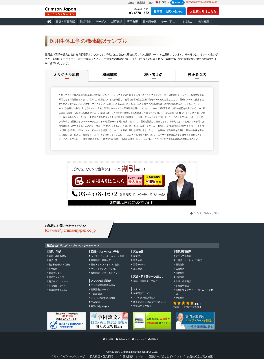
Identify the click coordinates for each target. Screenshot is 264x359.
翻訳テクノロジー (57, 277)
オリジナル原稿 (66, 75)
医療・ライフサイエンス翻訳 (105, 264)
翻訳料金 (85, 21)
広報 (180, 269)
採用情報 (141, 2)
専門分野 (132, 21)
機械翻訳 (109, 75)
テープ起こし (169, 21)
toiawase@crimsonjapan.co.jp (70, 230)
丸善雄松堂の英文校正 (200, 356)
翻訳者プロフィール (58, 281)
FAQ (150, 2)
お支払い (188, 21)
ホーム (49, 21)
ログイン (179, 2)
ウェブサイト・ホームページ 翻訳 (107, 256)
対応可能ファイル (57, 285)
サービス (101, 21)
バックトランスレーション (104, 269)
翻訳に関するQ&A (58, 290)
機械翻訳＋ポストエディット (105, 273)
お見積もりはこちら (203, 11)
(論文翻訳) (144, 297)
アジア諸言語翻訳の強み (103, 285)
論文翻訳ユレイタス (134, 356)
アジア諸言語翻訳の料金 (103, 298)
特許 (180, 277)
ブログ (131, 2)
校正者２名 (197, 75)
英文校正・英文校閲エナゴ (105, 356)
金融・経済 (183, 281)
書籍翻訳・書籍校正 (101, 260)
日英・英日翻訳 (65, 21)
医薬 (180, 264)
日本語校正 (150, 21)
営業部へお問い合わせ (168, 11)
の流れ (54, 260)
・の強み (57, 256)
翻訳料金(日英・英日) (59, 264)
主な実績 (95, 302)
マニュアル (183, 256)
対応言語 (116, 21)
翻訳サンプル (55, 273)
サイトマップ (140, 339)
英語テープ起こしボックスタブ (167, 356)
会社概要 (203, 21)
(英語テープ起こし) (149, 302)
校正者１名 (153, 75)
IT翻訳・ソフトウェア (189, 260)
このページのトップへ (206, 213)
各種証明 (182, 285)
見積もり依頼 (123, 339)
